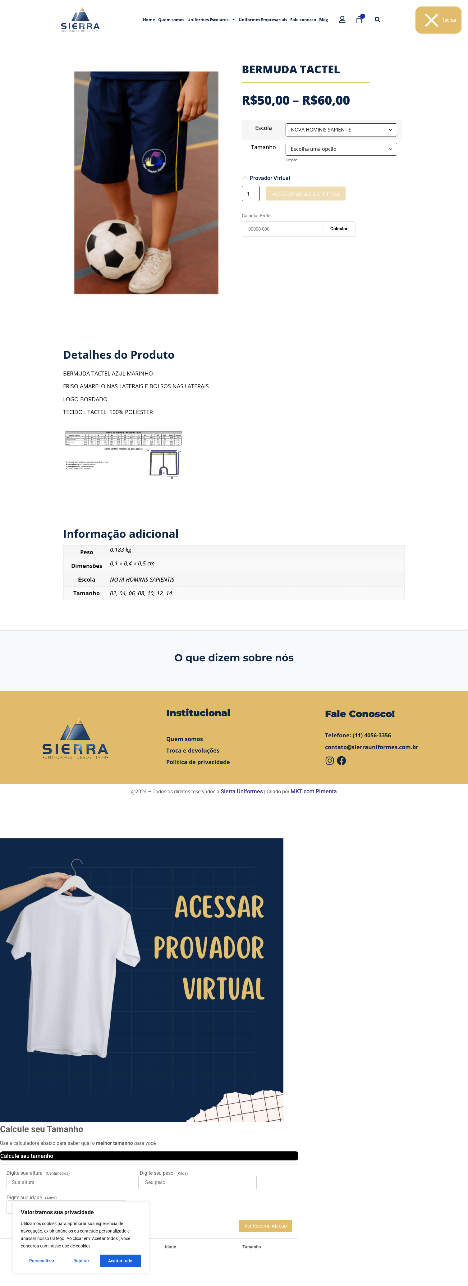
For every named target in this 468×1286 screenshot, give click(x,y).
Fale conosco (303, 19)
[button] (377, 19)
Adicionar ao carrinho (305, 193)
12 (160, 593)
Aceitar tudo (120, 1260)
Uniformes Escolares (211, 19)
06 (132, 593)
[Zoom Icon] (146, 183)
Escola (263, 128)
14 (169, 593)
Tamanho (263, 147)
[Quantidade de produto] (251, 193)
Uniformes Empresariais (263, 19)
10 (150, 593)
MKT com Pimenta (314, 791)
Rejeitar (81, 1260)
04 (122, 593)
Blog (323, 19)
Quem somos (171, 19)
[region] (80, 1238)
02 (113, 593)
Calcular (339, 229)
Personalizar (41, 1260)
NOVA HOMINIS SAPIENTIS (142, 579)
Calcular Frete (256, 216)
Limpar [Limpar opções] (291, 160)
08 (141, 593)
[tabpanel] (146, 183)
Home (149, 19)
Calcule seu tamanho (26, 1156)
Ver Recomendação (265, 1226)
